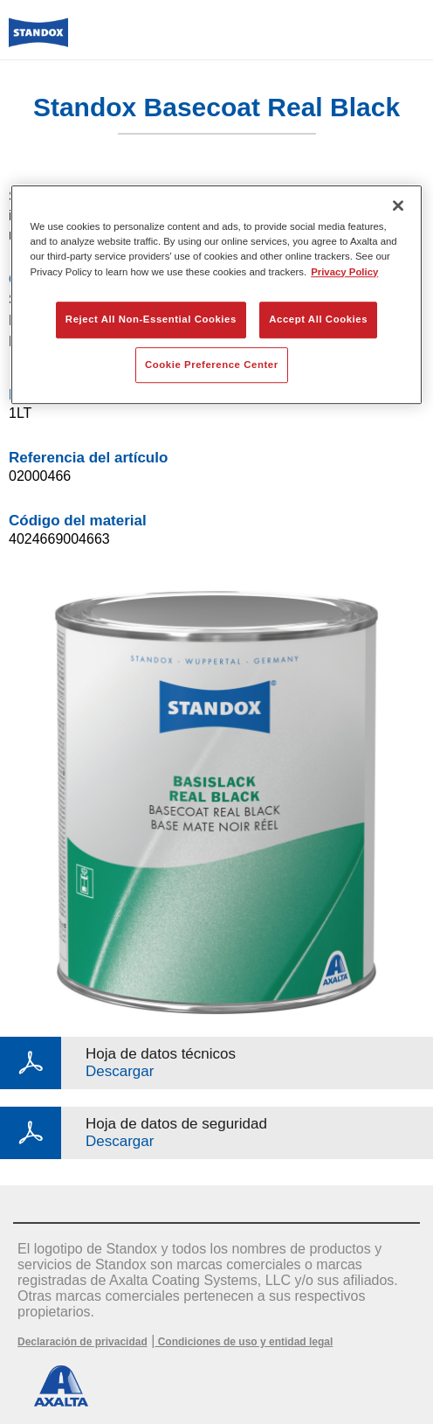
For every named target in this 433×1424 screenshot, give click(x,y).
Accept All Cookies (318, 319)
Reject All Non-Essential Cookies (151, 319)
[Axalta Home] (38, 39)
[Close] (398, 206)
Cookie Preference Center (211, 364)
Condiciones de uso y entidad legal (244, 1342)
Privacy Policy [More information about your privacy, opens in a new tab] (344, 272)
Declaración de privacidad (82, 1342)
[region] (216, 295)
